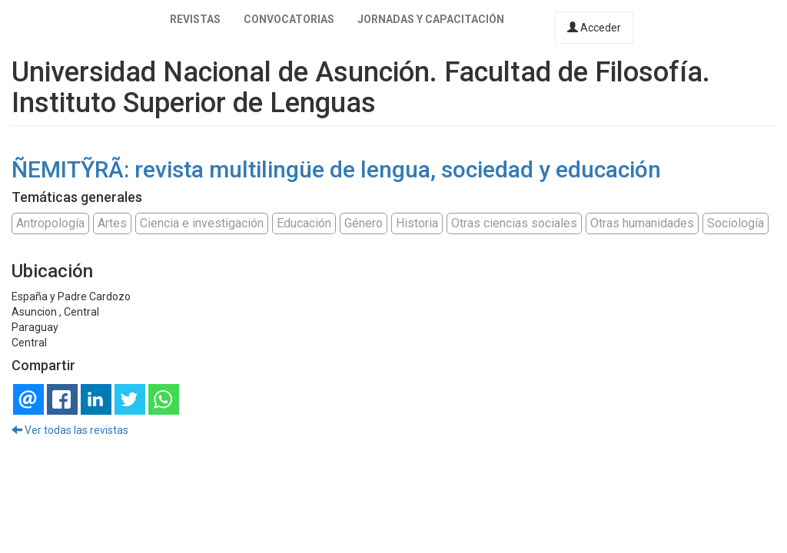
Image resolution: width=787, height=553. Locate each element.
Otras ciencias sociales (514, 223)
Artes (112, 223)
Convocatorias (289, 19)
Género (363, 223)
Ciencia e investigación (202, 223)
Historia (417, 223)
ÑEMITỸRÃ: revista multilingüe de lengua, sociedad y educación (336, 169)
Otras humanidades (642, 223)
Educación (304, 223)
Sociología (735, 223)
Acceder (594, 28)
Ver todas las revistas (70, 430)
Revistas (195, 19)
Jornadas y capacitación (430, 19)
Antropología (50, 223)
